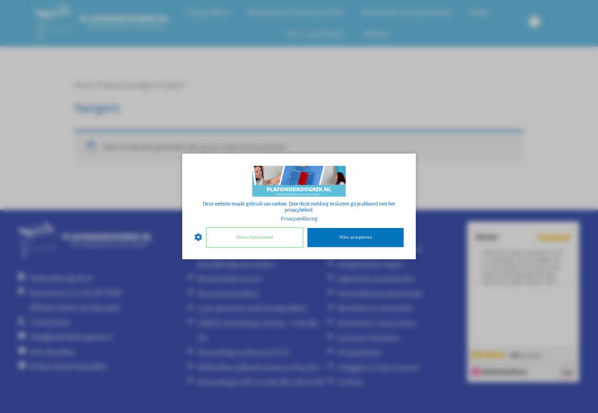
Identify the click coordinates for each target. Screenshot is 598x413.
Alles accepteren (355, 237)
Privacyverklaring (299, 218)
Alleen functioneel (254, 237)
